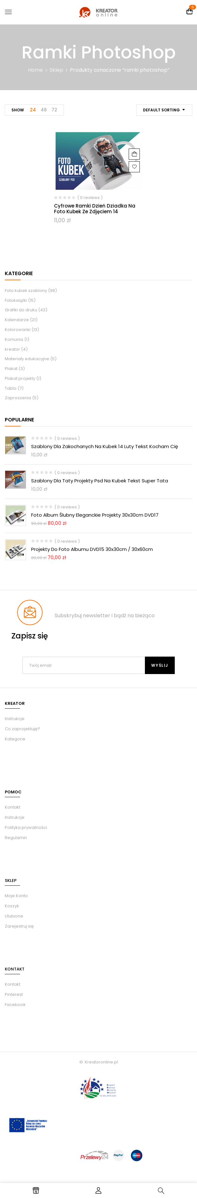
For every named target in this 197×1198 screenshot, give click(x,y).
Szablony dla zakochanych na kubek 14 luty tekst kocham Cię (104, 446)
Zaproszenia (18, 398)
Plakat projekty (20, 378)
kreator (12, 349)
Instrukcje (14, 817)
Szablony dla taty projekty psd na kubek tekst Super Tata (99, 480)
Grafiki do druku (21, 310)
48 (44, 110)
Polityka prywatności (26, 827)
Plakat (11, 369)
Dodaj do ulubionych (134, 166)
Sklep (56, 70)
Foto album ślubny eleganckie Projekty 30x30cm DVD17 (95, 515)
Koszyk (12, 906)
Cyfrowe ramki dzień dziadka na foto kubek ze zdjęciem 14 (94, 208)
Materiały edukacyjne (27, 359)
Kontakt (12, 807)
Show (17, 110)
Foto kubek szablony (26, 291)
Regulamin (16, 838)
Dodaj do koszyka (134, 154)
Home (35, 70)
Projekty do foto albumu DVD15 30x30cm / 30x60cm (92, 549)
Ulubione (14, 916)
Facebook (15, 1005)
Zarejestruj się (19, 926)
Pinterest (14, 994)
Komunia (14, 339)
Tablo (11, 388)
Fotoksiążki (16, 300)
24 (33, 110)
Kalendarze (17, 320)
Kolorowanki (18, 330)
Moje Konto (16, 896)
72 (54, 110)
